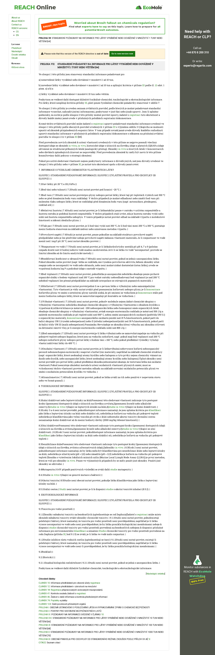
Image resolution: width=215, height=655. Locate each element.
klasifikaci (155, 410)
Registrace (56, 590)
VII (143, 639)
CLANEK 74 (44, 600)
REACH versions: (20, 28)
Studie (102, 530)
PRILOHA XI (44, 639)
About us (16, 17)
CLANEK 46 (44, 597)
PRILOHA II (44, 611)
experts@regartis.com (197, 65)
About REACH (18, 21)
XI (114, 127)
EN (17, 35)
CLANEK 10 (44, 583)
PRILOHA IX (44, 625)
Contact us (17, 24)
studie (52, 406)
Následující (17, 51)
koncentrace (153, 289)
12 (156, 85)
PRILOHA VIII (45, 618)
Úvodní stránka (19, 54)
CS (17, 31)
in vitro (72, 145)
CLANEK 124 (45, 604)
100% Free (197, 580)
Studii (62, 489)
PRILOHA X (44, 632)
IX (64, 534)
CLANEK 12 (44, 586)
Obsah (15, 58)
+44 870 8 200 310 (197, 52)
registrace (95, 583)
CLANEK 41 (44, 593)
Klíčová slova (18, 67)
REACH (35, 7)
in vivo (82, 145)
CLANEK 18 (44, 590)
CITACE (42, 642)
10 (102, 614)
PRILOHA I (44, 607)
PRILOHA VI (44, 614)
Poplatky (55, 600)
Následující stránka (155, 573)
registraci (135, 114)
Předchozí (16, 48)
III (143, 85)
